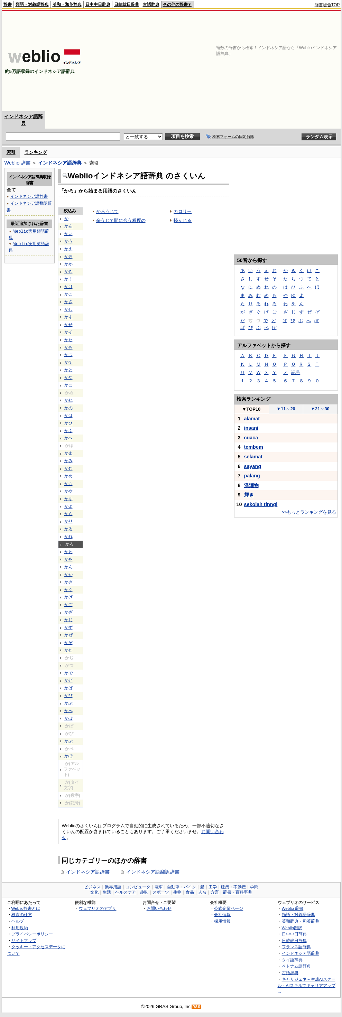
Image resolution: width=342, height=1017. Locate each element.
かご (68, 604)
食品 (190, 892)
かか (68, 264)
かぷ (68, 741)
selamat (253, 456)
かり (68, 521)
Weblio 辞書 (17, 163)
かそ (68, 332)
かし (68, 309)
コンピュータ (138, 887)
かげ (68, 597)
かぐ (68, 589)
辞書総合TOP (327, 4)
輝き (249, 494)
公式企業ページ (228, 908)
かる (68, 528)
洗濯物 (251, 485)
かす (68, 317)
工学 (213, 887)
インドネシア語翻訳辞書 (152, 872)
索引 (11, 152)
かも (68, 483)
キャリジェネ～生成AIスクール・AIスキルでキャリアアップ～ (306, 985)
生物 (177, 892)
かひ (68, 423)
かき (68, 271)
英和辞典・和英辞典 (300, 921)
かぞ (68, 642)
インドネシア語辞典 (60, 163)
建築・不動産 (233, 887)
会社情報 (222, 914)
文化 (94, 892)
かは (68, 415)
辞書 (7, 4)
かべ (68, 710)
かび (68, 695)
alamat (252, 418)
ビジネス (92, 887)
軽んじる (183, 220)
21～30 (320, 408)
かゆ (68, 498)
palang (252, 475)
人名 (202, 892)
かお (68, 256)
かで (68, 673)
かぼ (68, 718)
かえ (68, 248)
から (68, 513)
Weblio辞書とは (25, 908)
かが (68, 574)
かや (68, 491)
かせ (68, 324)
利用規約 (19, 927)
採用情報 (222, 921)
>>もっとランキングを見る (308, 512)
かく (68, 279)
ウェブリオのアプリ (97, 908)
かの (68, 407)
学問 (254, 887)
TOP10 (251, 409)
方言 (215, 892)
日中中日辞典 (97, 4)
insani (251, 428)
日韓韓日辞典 (126, 4)
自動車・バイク (181, 887)
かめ (68, 476)
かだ (68, 650)
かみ (68, 460)
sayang (252, 466)
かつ (68, 354)
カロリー (183, 211)
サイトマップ (23, 940)
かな (68, 377)
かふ (68, 430)
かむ (68, 468)
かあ (68, 226)
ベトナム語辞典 (296, 966)
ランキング (36, 152)
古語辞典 (151, 4)
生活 (107, 892)
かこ (68, 294)
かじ (68, 619)
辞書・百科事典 (237, 892)
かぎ (68, 582)
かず (68, 627)
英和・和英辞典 (67, 4)
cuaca (251, 437)
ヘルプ (17, 921)
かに (68, 385)
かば (68, 687)
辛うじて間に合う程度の (121, 220)
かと (68, 369)
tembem (253, 447)
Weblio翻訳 (292, 927)
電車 (159, 887)
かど (68, 680)
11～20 (285, 408)
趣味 (144, 892)
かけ (68, 286)
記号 (295, 372)
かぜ (68, 635)
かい (68, 233)
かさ (68, 301)
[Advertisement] (265, 61)
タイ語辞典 (292, 960)
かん (68, 567)
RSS (196, 1007)
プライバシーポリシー (32, 934)
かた (68, 339)
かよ (68, 506)
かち (68, 347)
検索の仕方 (21, 914)
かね (68, 400)
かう (68, 241)
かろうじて (107, 211)
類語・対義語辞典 (32, 4)
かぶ (68, 703)
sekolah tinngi (261, 504)
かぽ (68, 756)
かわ (68, 551)
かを (68, 559)
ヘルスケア (125, 892)
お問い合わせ (159, 908)
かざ (68, 612)
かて (68, 362)
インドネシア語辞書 (88, 872)
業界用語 (113, 887)
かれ (68, 536)
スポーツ (160, 892)
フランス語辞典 (296, 946)
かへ (68, 438)
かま (68, 453)
